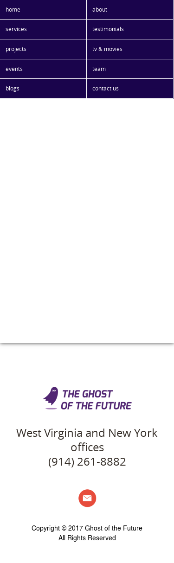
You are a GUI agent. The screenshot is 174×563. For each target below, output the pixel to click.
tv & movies (107, 49)
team (99, 69)
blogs (12, 88)
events (14, 69)
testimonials (108, 29)
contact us (105, 88)
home (13, 9)
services (16, 29)
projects (16, 49)
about (99, 9)
